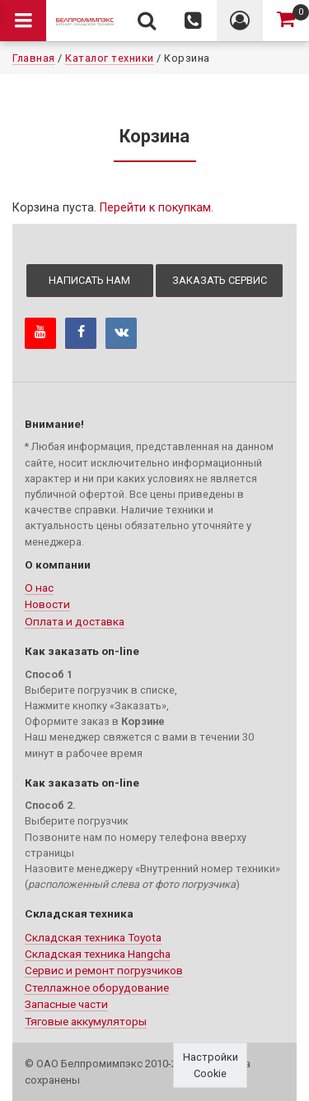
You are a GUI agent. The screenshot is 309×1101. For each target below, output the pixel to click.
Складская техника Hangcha (98, 953)
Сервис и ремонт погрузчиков (104, 970)
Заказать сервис (219, 280)
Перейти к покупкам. (156, 208)
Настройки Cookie (210, 1065)
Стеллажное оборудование (97, 987)
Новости (47, 604)
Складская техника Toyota (93, 937)
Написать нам (89, 280)
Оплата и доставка (74, 621)
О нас (39, 587)
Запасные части (66, 1003)
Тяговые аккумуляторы (86, 1021)
